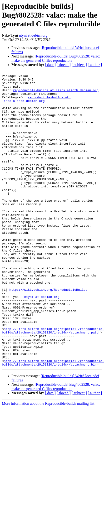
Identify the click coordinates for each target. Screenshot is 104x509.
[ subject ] (79, 65)
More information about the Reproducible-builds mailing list (48, 462)
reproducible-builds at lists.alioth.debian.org (56, 93)
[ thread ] (64, 65)
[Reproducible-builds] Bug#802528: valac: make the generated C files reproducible (55, 58)
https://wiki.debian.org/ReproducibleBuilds (48, 333)
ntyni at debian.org (33, 35)
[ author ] (95, 65)
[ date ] (50, 65)
